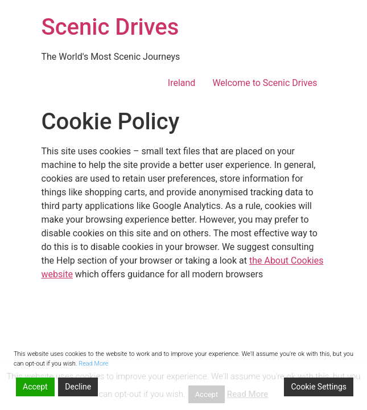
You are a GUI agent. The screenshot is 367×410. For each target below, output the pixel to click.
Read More (93, 363)
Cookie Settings (319, 386)
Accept (35, 386)
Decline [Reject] (78, 386)
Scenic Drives (110, 27)
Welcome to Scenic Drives (264, 82)
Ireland (182, 82)
